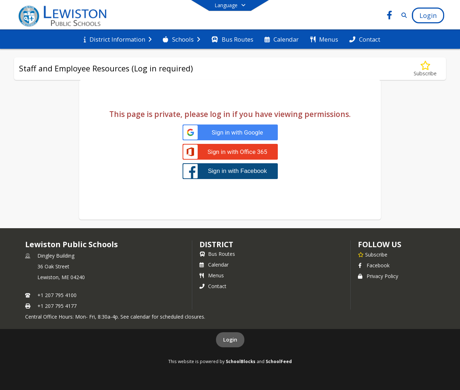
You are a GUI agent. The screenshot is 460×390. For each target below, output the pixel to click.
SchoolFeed (279, 361)
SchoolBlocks (241, 361)
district (216, 244)
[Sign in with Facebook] (230, 171)
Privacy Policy (378, 276)
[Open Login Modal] (428, 15)
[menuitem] (117, 39)
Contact (212, 286)
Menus (211, 275)
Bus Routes (217, 253)
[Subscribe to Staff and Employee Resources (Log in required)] (425, 69)
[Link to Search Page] (403, 15)
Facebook (374, 265)
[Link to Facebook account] (389, 16)
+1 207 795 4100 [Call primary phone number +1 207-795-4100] (57, 295)
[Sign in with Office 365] (230, 152)
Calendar (214, 264)
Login (230, 339)
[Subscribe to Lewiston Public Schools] (372, 254)
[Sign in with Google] (230, 132)
